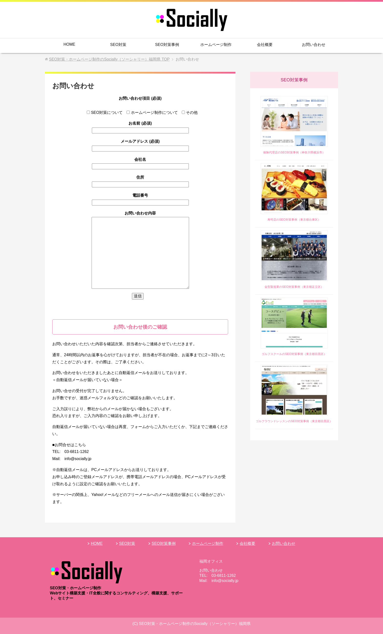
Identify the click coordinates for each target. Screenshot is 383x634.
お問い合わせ (313, 45)
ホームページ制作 (216, 45)
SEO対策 (118, 45)
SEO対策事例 (167, 45)
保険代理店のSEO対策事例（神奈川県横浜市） (294, 152)
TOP (109, 59)
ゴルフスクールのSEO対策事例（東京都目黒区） (294, 354)
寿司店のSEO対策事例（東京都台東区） (293, 219)
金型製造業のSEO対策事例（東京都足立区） (294, 287)
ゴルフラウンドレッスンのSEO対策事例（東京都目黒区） (294, 421)
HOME (69, 44)
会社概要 (265, 45)
